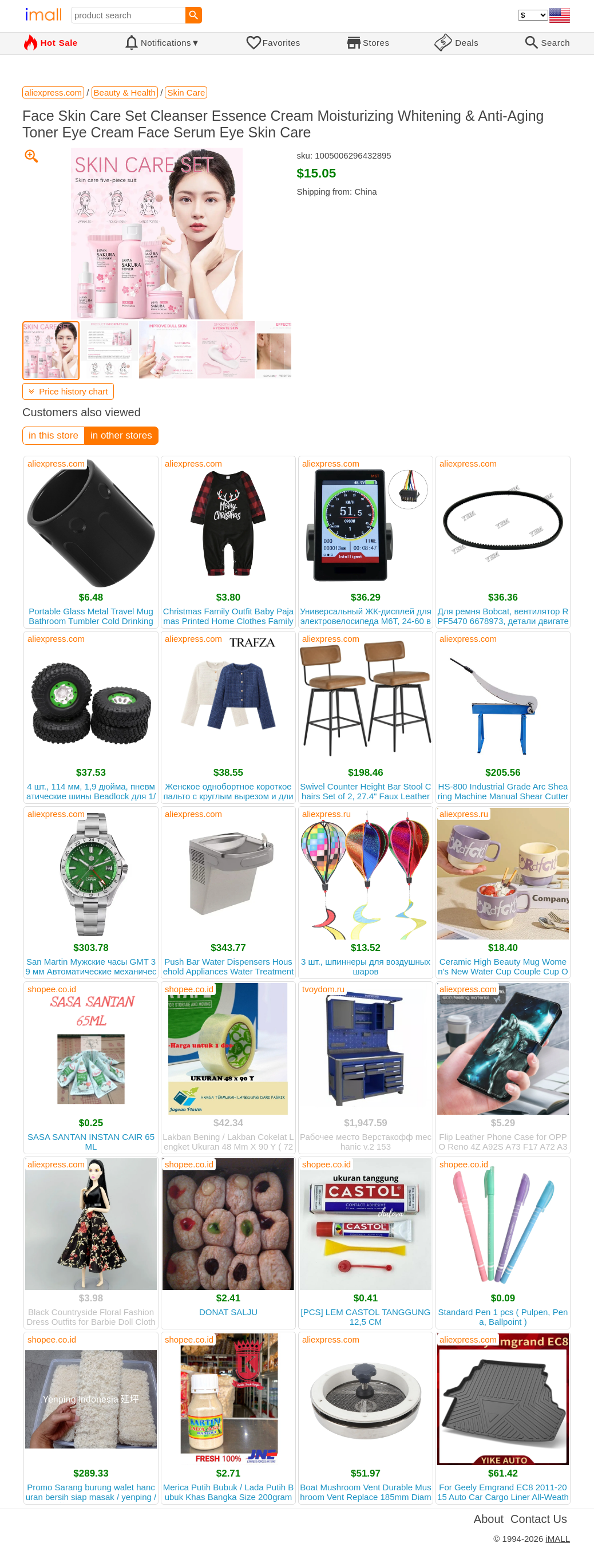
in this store (53, 435)
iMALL (557, 1539)
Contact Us (538, 1519)
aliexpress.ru (326, 814)
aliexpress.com (56, 463)
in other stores (121, 435)
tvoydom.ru (323, 989)
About (489, 1519)
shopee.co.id (51, 989)
